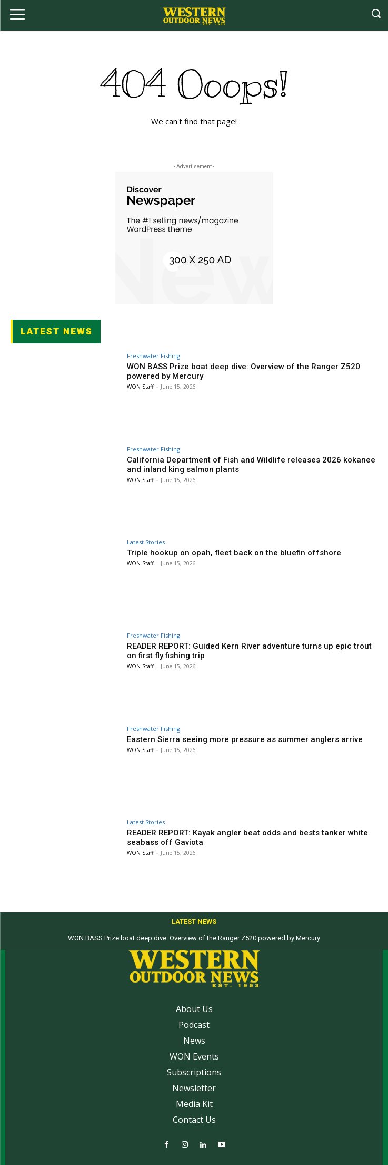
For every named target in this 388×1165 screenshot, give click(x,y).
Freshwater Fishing (153, 356)
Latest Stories (146, 542)
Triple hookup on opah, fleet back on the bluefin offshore (234, 552)
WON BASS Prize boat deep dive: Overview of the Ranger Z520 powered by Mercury (194, 938)
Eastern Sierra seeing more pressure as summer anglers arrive (245, 739)
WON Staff (140, 386)
